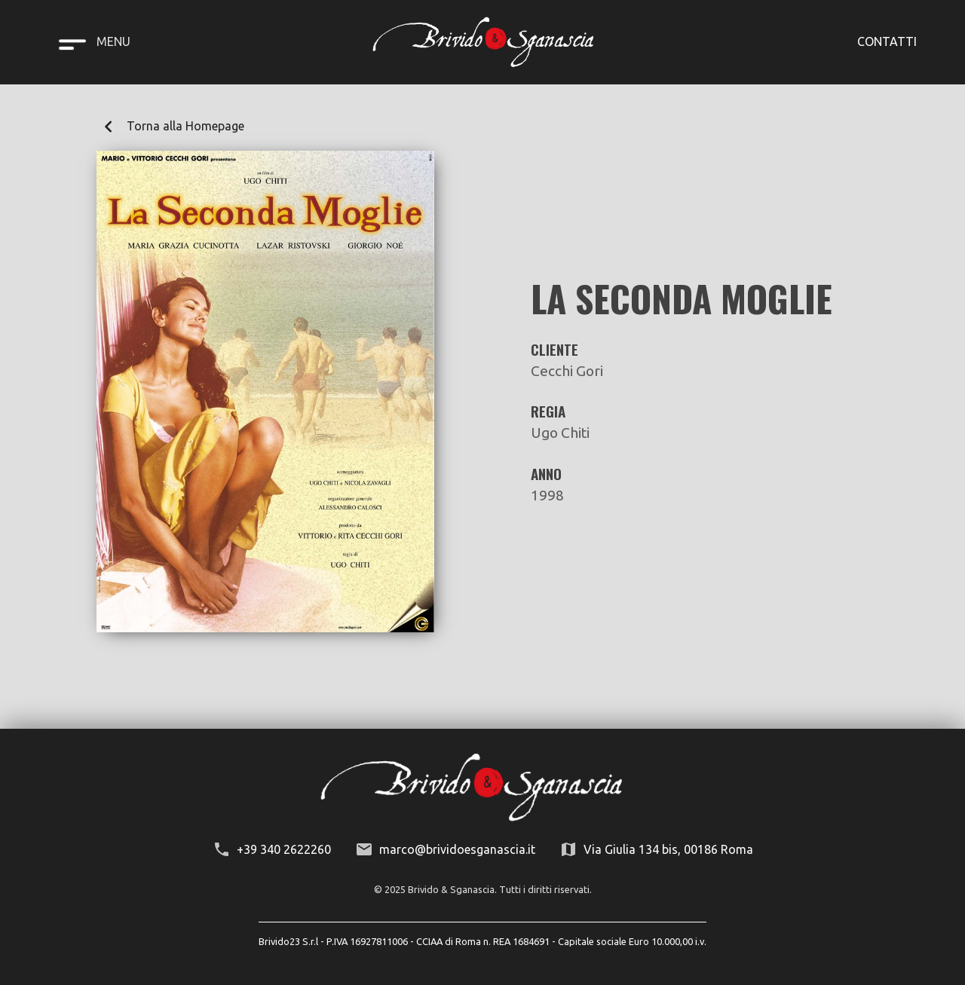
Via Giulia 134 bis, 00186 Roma (668, 849)
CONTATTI (887, 41)
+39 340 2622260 (284, 849)
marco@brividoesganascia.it (457, 849)
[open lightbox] (265, 391)
